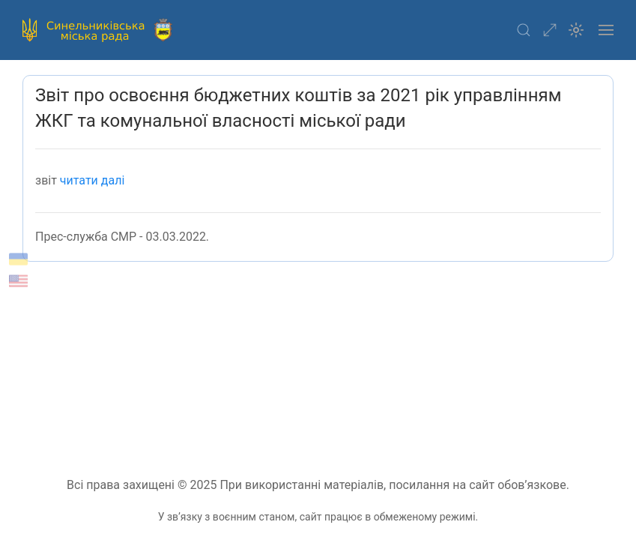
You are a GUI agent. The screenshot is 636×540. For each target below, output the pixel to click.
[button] (523, 30)
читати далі (92, 180)
